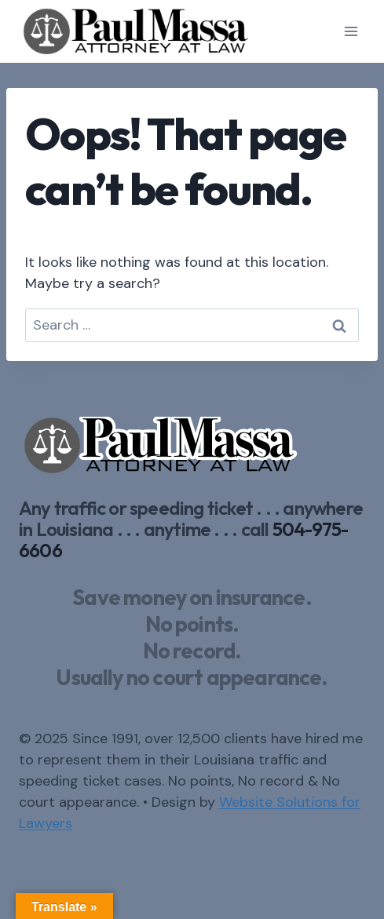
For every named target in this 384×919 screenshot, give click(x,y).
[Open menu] (350, 31)
